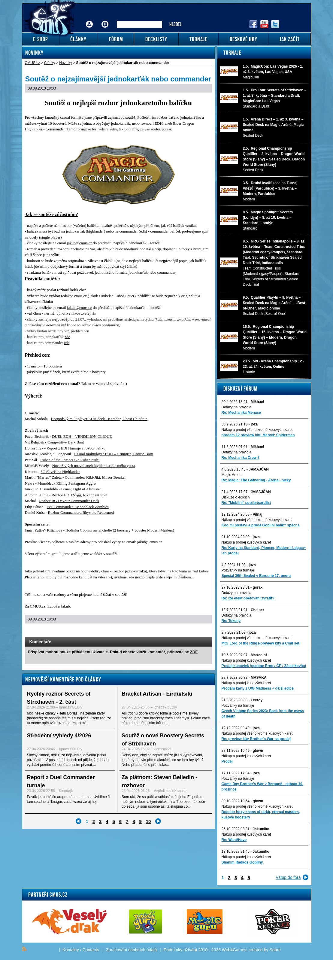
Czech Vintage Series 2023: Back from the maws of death (263, 713)
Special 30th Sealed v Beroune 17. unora (256, 576)
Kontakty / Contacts (81, 949)
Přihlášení (89, 19)
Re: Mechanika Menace (241, 412)
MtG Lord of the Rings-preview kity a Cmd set (260, 643)
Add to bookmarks (199, 631)
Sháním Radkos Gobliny (242, 862)
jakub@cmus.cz (79, 243)
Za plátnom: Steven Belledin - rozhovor (159, 781)
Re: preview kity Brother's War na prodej (256, 739)
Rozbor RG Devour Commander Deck (69, 500)
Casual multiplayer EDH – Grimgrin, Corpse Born (113, 454)
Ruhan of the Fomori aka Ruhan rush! (69, 460)
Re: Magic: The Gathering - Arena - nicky (256, 480)
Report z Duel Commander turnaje (61, 781)
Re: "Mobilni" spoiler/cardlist (246, 503)
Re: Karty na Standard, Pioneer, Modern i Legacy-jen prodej (264, 550)
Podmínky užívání (180, 949)
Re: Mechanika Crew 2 (241, 458)
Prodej (227, 761)
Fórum (104, 19)
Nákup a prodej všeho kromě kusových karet (257, 430)
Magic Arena (232, 475)
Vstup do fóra (288, 877)
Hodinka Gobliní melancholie (88, 530)
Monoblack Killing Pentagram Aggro (67, 483)
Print (191, 631)
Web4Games (234, 949)
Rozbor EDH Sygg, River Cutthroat (79, 495)
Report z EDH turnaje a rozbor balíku (76, 448)
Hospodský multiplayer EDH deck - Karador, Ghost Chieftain (99, 418)
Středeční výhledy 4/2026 (59, 736)
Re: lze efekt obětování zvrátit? (248, 598)
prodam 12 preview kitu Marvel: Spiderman (258, 435)
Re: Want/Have (234, 840)
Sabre (274, 949)
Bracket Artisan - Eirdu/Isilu (157, 694)
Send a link (183, 631)
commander (166, 272)
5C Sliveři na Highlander (60, 471)
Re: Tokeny (231, 621)
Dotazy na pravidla (236, 407)
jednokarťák (138, 272)
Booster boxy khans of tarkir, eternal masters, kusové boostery (261, 814)
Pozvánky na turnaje (238, 570)
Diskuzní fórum (240, 388)
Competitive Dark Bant (65, 442)
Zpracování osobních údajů (131, 949)
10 (148, 821)
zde (67, 336)
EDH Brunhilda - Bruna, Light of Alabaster (67, 489)
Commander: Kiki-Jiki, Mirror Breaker (95, 477)
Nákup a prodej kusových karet (246, 542)
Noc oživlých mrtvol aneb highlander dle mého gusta (93, 465)
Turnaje (232, 52)
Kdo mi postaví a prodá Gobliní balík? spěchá (261, 525)
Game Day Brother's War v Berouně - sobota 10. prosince (262, 786)
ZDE (194, 652)
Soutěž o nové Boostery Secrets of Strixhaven (163, 740)
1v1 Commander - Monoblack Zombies (78, 506)
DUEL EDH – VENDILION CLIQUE (82, 436)
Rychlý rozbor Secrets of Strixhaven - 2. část (59, 698)
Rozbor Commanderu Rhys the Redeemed (81, 512)
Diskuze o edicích (236, 497)
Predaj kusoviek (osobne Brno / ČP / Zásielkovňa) (264, 666)
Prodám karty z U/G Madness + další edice (258, 688)
